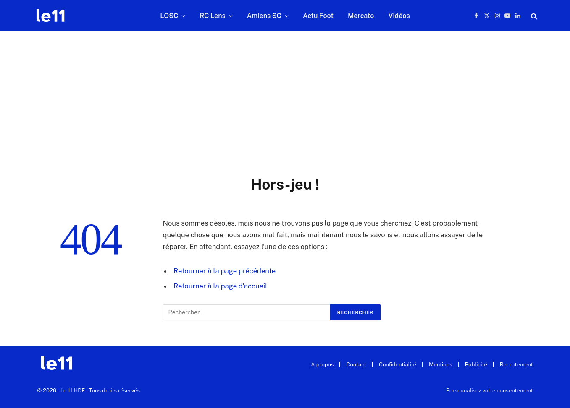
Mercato (361, 16)
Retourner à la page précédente (224, 271)
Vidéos (399, 16)
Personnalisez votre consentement (489, 390)
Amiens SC (264, 16)
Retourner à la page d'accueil (220, 286)
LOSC (169, 16)
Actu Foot (318, 16)
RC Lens (213, 16)
